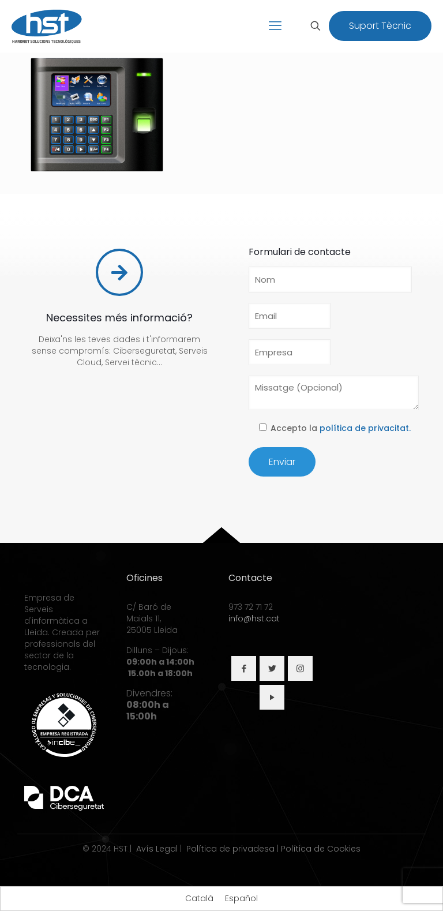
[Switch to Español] (241, 898)
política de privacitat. (365, 428)
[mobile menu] (275, 26)
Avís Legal (157, 848)
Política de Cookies (321, 848)
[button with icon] (243, 668)
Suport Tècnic (380, 25)
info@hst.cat (254, 618)
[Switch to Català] (199, 898)
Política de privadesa (230, 848)
